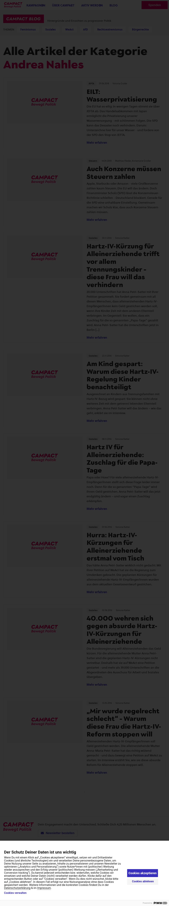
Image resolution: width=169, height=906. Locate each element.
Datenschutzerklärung (17, 888)
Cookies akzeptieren (142, 873)
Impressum (44, 888)
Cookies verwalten (15, 893)
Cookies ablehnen (143, 881)
